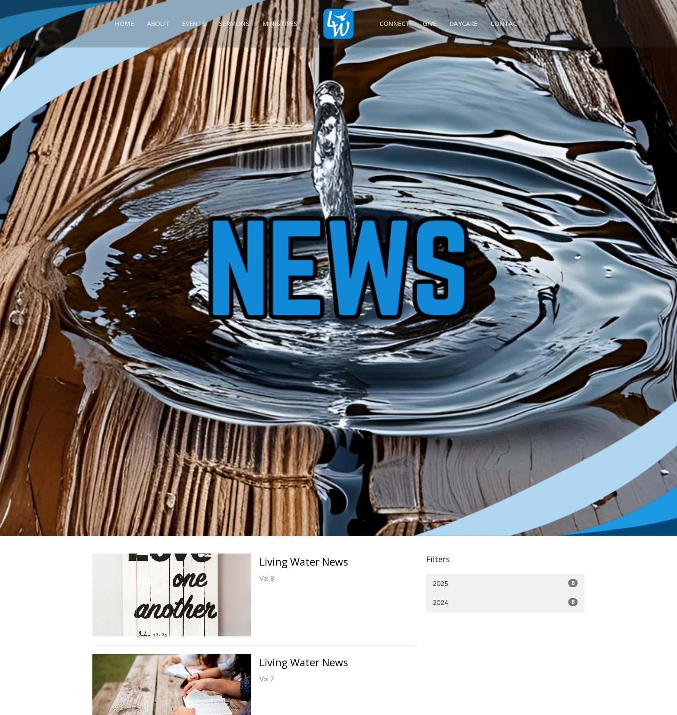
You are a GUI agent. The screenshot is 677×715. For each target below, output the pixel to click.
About (158, 23)
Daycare (463, 23)
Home (124, 23)
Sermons (234, 23)
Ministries (280, 23)
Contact (505, 23)
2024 (505, 602)
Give (430, 23)
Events (194, 23)
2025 (505, 583)
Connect (395, 23)
